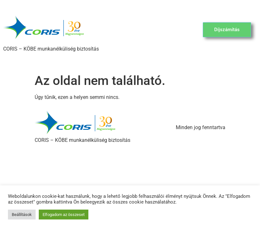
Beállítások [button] (22, 214)
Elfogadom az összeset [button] (64, 214)
